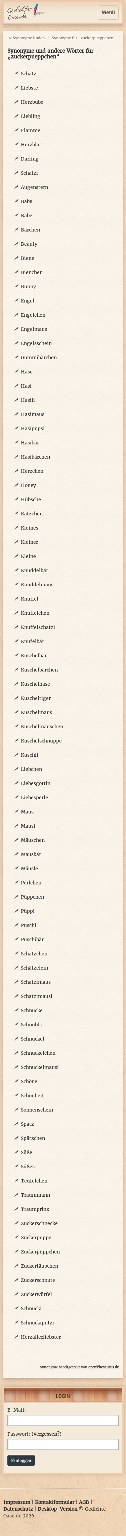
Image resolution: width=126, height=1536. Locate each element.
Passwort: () (34, 1434)
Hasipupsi (33, 428)
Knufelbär (32, 641)
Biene (27, 258)
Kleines (29, 528)
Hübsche (31, 499)
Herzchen (32, 471)
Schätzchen (34, 954)
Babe (26, 216)
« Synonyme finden (26, 37)
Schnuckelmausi (40, 1067)
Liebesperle (34, 798)
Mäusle (29, 868)
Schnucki (31, 1309)
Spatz (27, 1124)
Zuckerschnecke (39, 1223)
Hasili (28, 400)
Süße (26, 1152)
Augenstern (34, 187)
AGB (84, 1502)
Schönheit (32, 1096)
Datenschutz (18, 1509)
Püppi (28, 911)
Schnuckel (32, 1039)
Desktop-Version (57, 1509)
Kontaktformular (54, 1502)
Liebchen (31, 769)
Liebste (29, 88)
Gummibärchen (39, 358)
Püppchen (32, 897)
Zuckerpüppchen (40, 1252)
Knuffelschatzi (38, 627)
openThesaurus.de (103, 1367)
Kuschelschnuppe (41, 741)
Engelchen (33, 315)
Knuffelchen (35, 613)
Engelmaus (34, 329)
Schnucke (32, 1010)
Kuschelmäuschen (42, 727)
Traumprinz (35, 1209)
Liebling (30, 116)
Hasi (26, 386)
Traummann (35, 1195)
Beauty (29, 244)
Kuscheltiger (36, 698)
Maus (27, 812)
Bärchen (30, 230)
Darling (30, 159)
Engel (27, 301)
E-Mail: (16, 1410)
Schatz (28, 74)
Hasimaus (32, 414)
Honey (28, 485)
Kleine (28, 556)
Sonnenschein (37, 1110)
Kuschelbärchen (39, 670)
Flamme (30, 130)
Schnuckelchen (38, 1053)
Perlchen (31, 883)
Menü (108, 12)
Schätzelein (34, 968)
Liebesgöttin (35, 783)
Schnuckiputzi (37, 1323)
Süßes (28, 1167)
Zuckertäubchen (39, 1266)
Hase (27, 372)
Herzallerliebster (41, 1337)
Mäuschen (33, 840)
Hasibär (30, 443)
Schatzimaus (36, 982)
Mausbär (31, 854)
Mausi (28, 826)
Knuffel (29, 599)
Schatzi (29, 173)
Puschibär (32, 939)
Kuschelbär (34, 656)
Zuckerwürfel (36, 1294)
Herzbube (32, 102)
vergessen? (46, 1434)
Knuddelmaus (37, 585)
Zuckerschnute (38, 1280)
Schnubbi (31, 1025)
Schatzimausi (36, 996)
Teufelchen (34, 1181)
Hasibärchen (35, 457)
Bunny (28, 287)
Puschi (28, 925)
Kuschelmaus (36, 712)
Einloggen (21, 1460)
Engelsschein (36, 343)
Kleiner (29, 542)
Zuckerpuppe (36, 1238)
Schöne (29, 1081)
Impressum (16, 1502)
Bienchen (32, 272)
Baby (26, 201)
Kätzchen (32, 514)
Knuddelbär (34, 570)
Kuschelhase (35, 684)
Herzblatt (32, 145)
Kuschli (29, 755)
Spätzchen (33, 1138)
